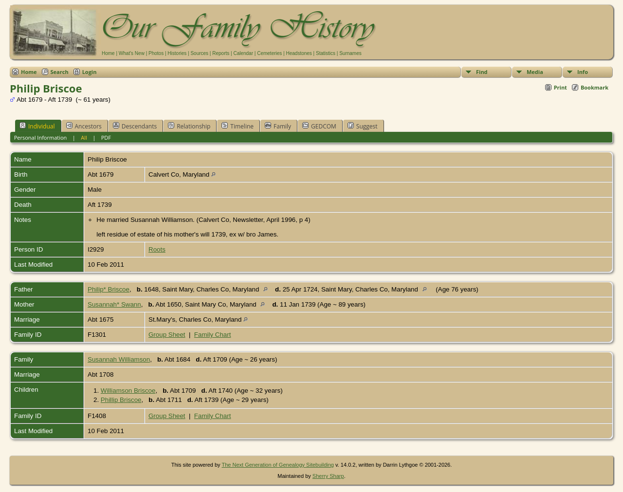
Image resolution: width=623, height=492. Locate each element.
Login (89, 71)
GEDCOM (319, 126)
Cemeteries (269, 53)
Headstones (299, 53)
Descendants (135, 126)
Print (560, 87)
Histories (176, 53)
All (84, 137)
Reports (220, 53)
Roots (156, 249)
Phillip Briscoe (121, 399)
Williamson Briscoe (128, 390)
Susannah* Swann (114, 304)
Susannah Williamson (119, 359)
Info (582, 71)
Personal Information (40, 137)
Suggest (363, 126)
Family (278, 126)
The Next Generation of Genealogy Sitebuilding (277, 465)
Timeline (237, 126)
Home (108, 53)
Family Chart (212, 334)
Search (60, 71)
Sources (199, 53)
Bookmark (594, 87)
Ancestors (84, 126)
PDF (106, 137)
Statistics (325, 53)
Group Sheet (166, 334)
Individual (37, 126)
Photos (156, 53)
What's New (132, 53)
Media (535, 71)
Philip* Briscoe (108, 289)
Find (482, 71)
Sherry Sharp (328, 476)
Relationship (189, 126)
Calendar (243, 53)
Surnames (350, 53)
